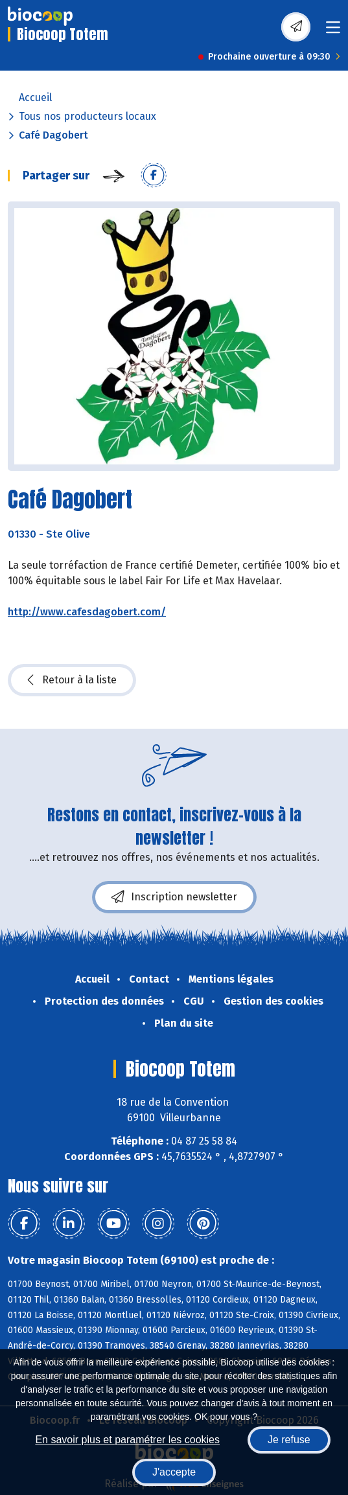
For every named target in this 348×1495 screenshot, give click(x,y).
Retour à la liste (72, 680)
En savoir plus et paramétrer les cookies (127, 1439)
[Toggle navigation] (333, 31)
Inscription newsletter (174, 897)
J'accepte (174, 1472)
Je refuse (289, 1439)
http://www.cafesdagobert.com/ (87, 612)
